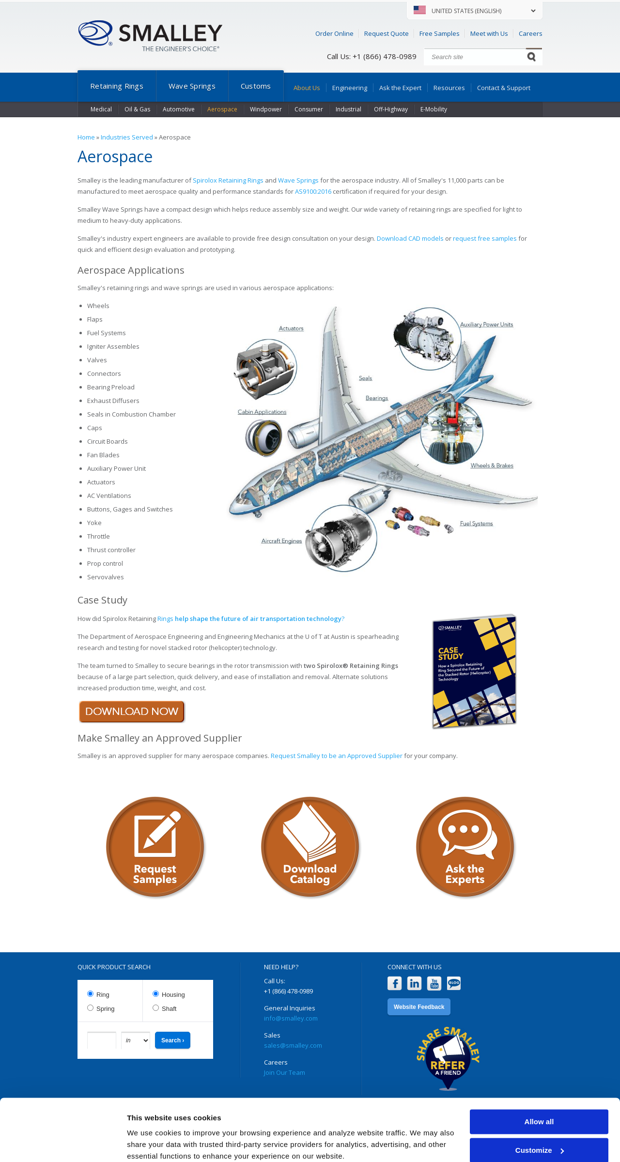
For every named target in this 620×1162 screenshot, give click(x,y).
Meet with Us (489, 33)
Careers (530, 33)
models (433, 238)
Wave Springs (192, 86)
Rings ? (251, 618)
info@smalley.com (291, 1018)
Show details (149, 1143)
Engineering (349, 87)
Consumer (308, 109)
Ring (102, 994)
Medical (101, 109)
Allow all (539, 1082)
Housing (173, 994)
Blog (454, 983)
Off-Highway (391, 109)
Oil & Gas (137, 109)
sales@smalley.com (293, 1045)
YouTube (434, 983)
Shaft (169, 1008)
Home (86, 137)
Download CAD (399, 238)
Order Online (334, 33)
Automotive (179, 109)
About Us (307, 87)
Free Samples (439, 33)
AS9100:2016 (313, 191)
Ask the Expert (400, 87)
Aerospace (222, 109)
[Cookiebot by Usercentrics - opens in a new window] (62, 1143)
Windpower (266, 109)
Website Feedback (419, 1007)
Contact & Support (503, 87)
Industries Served (127, 137)
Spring (105, 1008)
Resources (449, 87)
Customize (539, 1110)
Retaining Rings (116, 86)
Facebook (394, 983)
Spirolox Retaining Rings (228, 180)
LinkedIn (414, 983)
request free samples (485, 238)
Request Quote (386, 33)
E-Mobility (433, 109)
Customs (256, 86)
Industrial (348, 109)
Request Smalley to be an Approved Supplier (337, 755)
